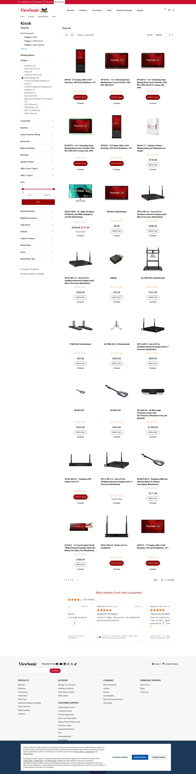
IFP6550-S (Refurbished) (116, 212)
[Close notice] (168, 757)
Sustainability (108, 696)
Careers (106, 692)
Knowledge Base (64, 736)
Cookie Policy (89, 752)
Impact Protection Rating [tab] (30, 135)
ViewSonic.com (26, 2)
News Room (145, 685)
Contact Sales (116, 499)
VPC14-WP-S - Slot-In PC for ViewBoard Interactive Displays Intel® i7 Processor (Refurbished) (153, 347)
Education (39, 2)
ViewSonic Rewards (124, 11)
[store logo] (34, 10)
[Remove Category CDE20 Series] (22, 41)
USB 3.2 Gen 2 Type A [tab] (29, 169)
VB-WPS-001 (79, 410)
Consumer (60, 2)
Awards (106, 689)
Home (22, 17)
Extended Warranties (66, 729)
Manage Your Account (66, 685)
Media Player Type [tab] (27, 259)
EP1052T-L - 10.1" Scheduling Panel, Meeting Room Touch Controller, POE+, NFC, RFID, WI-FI (116, 82)
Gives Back (107, 703)
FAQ (59, 733)
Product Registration (66, 715)
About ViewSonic (110, 685)
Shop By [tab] (66, 28)
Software (21, 714)
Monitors (70, 11)
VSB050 (113, 278)
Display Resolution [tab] (27, 211)
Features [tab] (23, 232)
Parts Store (22, 699)
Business (50, 2)
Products (31, 17)
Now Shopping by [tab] (27, 33)
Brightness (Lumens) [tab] (28, 218)
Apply (38, 202)
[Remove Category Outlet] (22, 37)
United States (170, 664)
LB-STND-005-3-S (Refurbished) (117, 344)
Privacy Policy (79, 752)
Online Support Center (66, 707)
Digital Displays (43, 17)
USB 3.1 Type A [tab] (26, 175)
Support (140, 11)
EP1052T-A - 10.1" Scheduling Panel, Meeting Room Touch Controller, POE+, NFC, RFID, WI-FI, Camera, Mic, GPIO (80, 148)
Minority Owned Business (113, 699)
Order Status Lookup (66, 692)
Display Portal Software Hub (69, 722)
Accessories (97, 11)
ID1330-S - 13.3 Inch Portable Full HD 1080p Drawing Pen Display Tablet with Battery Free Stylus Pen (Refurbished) (80, 548)
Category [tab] (24, 61)
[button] (80, 103)
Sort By (149, 35)
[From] (30, 195)
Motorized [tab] (24, 155)
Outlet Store (22, 696)
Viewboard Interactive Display (29, 703)
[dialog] (98, 757)
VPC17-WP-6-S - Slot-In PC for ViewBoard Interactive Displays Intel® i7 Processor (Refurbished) (116, 481)
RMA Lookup (63, 696)
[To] (47, 195)
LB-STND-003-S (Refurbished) (153, 278)
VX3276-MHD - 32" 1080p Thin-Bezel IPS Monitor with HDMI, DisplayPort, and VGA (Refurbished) (79, 214)
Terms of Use (28, 754)
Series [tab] (22, 252)
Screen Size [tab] (25, 141)
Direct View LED (24, 707)
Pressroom (144, 692)
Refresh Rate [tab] (25, 245)
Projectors (83, 11)
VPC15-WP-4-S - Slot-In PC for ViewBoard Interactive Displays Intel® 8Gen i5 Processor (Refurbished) (152, 214)
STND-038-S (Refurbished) (80, 344)
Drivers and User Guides (67, 718)
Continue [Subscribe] (55, 671)
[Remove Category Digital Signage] (22, 45)
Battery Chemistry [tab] (27, 148)
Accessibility (63, 740)
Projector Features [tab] (27, 239)
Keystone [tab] (24, 128)
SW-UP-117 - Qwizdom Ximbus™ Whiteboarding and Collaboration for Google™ (151, 148)
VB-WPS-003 (115, 410)
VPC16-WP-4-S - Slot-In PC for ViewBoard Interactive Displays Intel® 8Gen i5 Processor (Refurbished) (79, 280)
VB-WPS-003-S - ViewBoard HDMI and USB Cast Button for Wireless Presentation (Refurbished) (152, 481)
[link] (119, 637)
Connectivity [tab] (25, 121)
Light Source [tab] (25, 225)
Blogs (142, 689)
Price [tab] (22, 182)
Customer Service (65, 711)
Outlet (109, 11)
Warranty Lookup (64, 726)
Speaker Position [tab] (27, 162)
